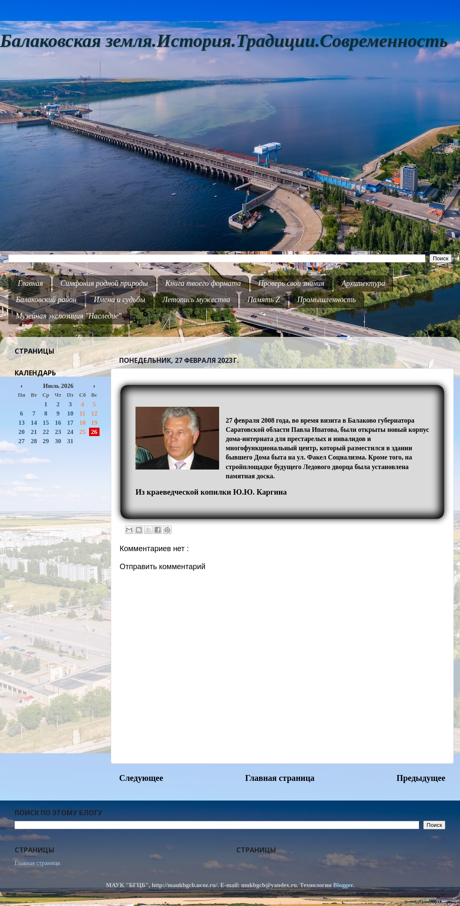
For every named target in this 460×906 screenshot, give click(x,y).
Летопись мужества (196, 299)
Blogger (343, 885)
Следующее (141, 778)
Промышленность (326, 299)
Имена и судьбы (119, 299)
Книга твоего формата (203, 283)
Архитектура (363, 283)
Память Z (264, 299)
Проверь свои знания (291, 283)
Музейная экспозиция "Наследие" (69, 316)
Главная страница (279, 778)
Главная (30, 283)
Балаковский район (46, 299)
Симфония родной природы (104, 283)
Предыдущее (420, 778)
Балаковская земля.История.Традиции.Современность (224, 41)
